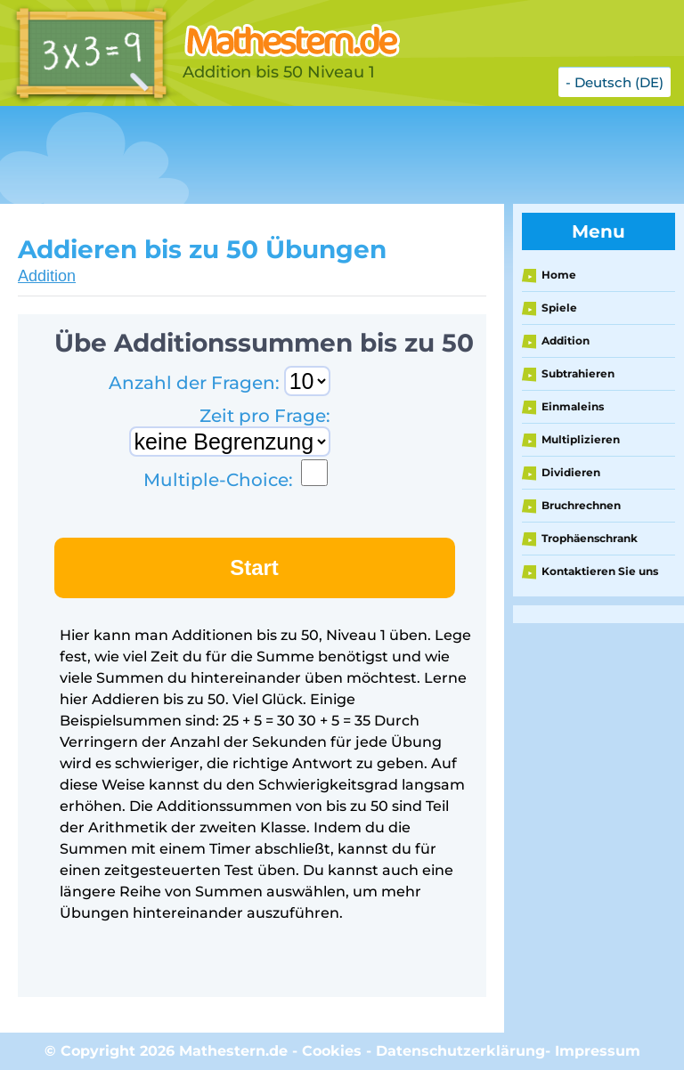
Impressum (597, 1050)
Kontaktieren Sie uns (600, 571)
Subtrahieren (578, 373)
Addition (47, 276)
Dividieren (571, 472)
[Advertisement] (324, 155)
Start (254, 567)
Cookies (332, 1050)
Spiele (559, 307)
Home (559, 274)
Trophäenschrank (590, 538)
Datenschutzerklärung (460, 1050)
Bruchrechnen (581, 505)
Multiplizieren (581, 439)
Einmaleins (573, 406)
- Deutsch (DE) (615, 82)
